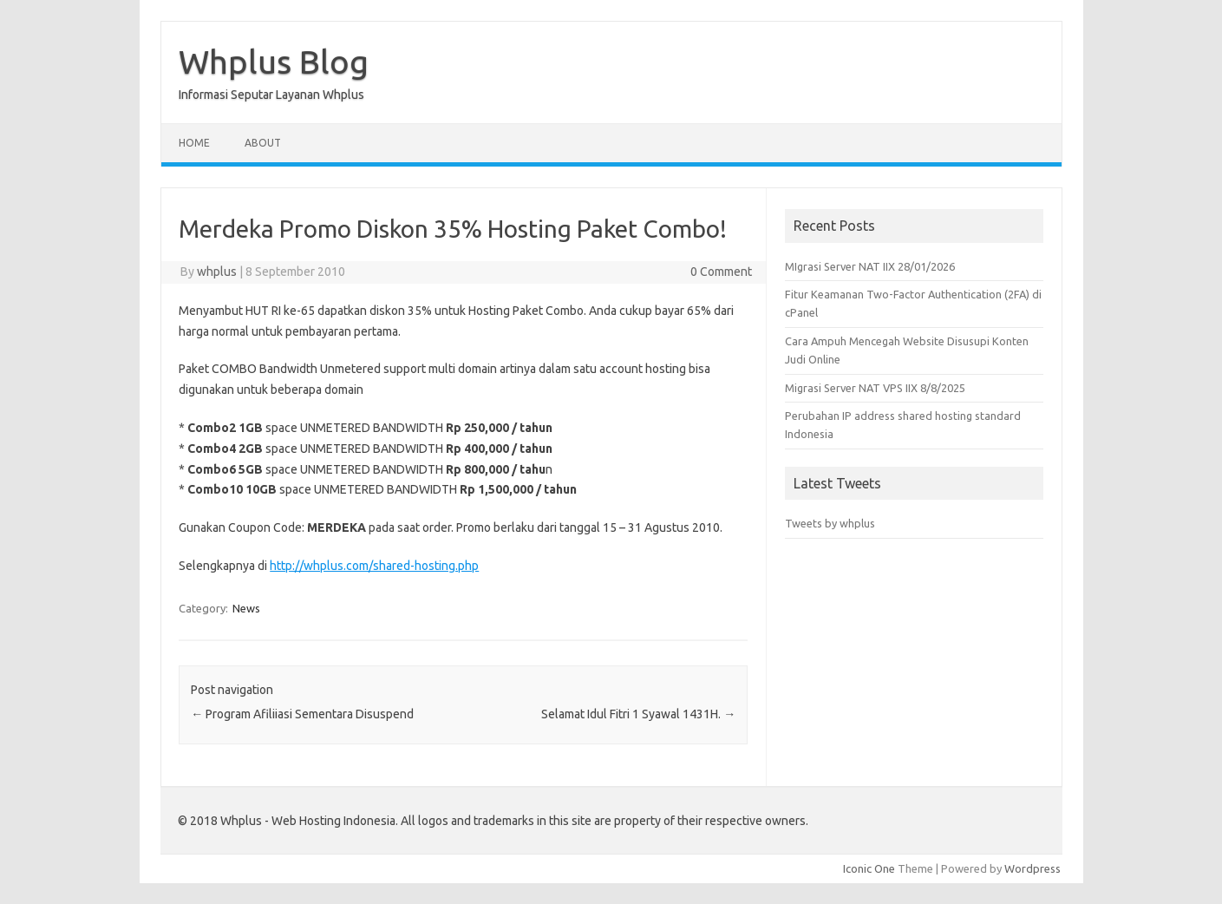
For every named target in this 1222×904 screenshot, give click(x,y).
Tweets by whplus (830, 523)
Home (194, 142)
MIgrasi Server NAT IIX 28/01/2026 (870, 266)
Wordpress (1032, 868)
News (246, 608)
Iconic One (869, 868)
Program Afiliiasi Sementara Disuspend (302, 714)
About (263, 142)
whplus (217, 271)
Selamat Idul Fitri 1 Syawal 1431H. (638, 714)
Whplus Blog (274, 61)
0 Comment (721, 271)
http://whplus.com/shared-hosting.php (374, 566)
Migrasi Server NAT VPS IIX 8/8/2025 (875, 388)
